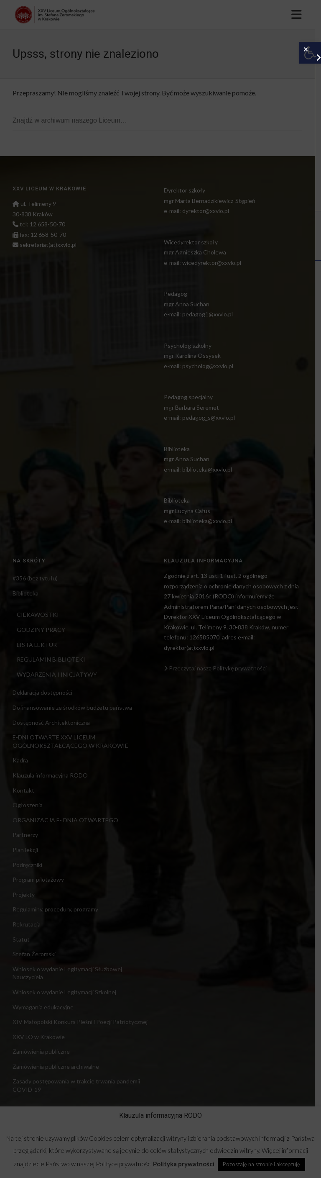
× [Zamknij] (305, 48)
